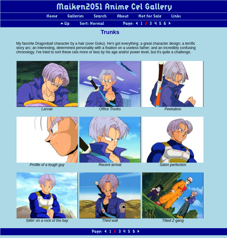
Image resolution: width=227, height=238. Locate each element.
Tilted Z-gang (173, 220)
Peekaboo (173, 109)
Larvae (47, 109)
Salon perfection (173, 165)
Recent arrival (110, 165)
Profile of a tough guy (47, 165)
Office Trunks (110, 109)
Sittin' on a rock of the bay (47, 220)
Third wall (110, 220)
